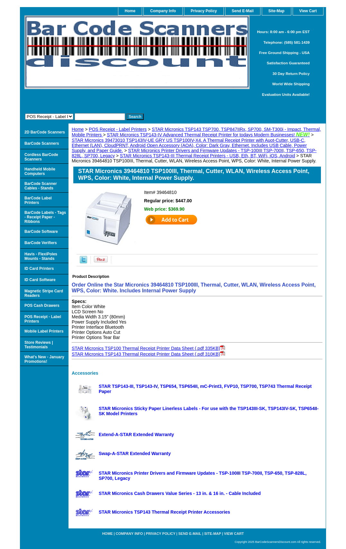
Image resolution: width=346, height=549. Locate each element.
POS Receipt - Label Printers (118, 129)
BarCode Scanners (41, 143)
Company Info (163, 11)
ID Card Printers (39, 268)
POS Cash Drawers (41, 305)
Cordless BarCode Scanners (41, 156)
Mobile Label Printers (43, 331)
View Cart (234, 533)
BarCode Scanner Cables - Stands (40, 185)
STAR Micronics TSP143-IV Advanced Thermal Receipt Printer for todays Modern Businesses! (208, 134)
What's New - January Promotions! (44, 359)
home (130, 11)
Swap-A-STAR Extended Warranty (135, 453)
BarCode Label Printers (38, 200)
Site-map (212, 533)
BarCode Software (41, 231)
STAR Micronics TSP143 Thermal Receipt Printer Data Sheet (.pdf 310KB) (146, 354)
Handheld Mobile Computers (39, 171)
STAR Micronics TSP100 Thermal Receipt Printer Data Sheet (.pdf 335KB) (146, 348)
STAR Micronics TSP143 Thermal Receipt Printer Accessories (164, 512)
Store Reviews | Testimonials (38, 344)
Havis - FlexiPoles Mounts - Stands (40, 256)
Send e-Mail (189, 533)
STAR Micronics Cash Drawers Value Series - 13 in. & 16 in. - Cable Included (180, 493)
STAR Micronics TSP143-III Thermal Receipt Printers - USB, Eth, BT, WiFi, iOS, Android (207, 155)
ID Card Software (40, 280)
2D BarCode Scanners (44, 132)
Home (78, 129)
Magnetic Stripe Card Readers (43, 293)
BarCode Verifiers (40, 243)
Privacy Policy (204, 11)
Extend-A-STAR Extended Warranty (136, 434)
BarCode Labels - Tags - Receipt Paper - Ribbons (45, 217)
